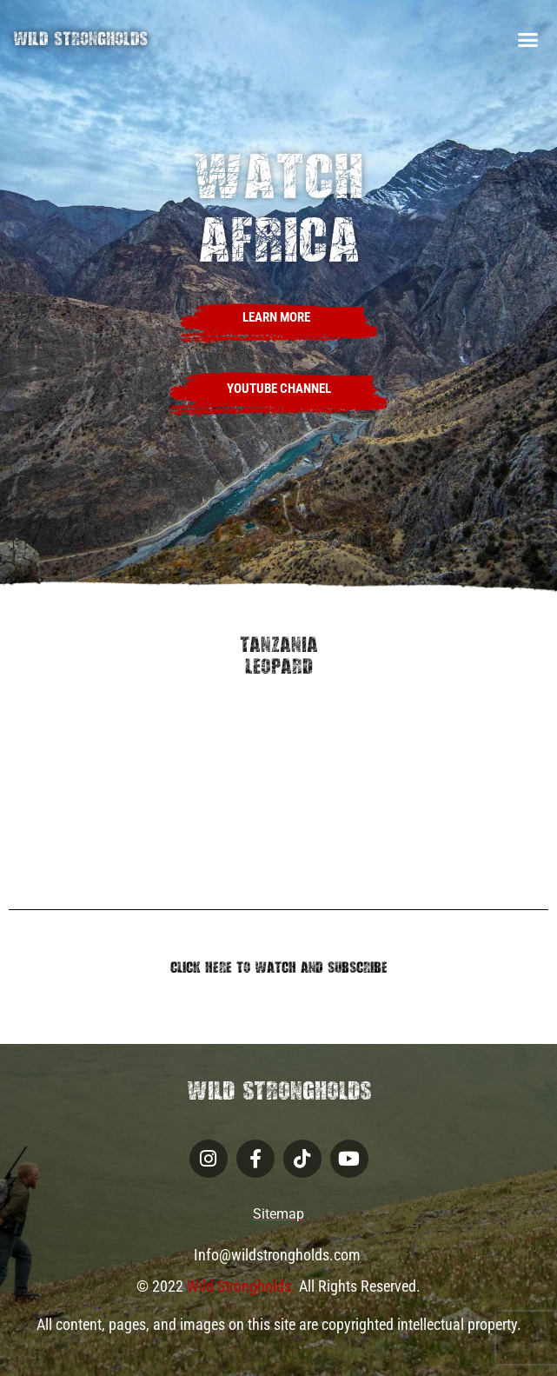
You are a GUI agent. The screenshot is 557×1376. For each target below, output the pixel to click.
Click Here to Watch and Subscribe (279, 967)
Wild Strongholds (80, 39)
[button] (527, 39)
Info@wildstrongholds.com (279, 1255)
